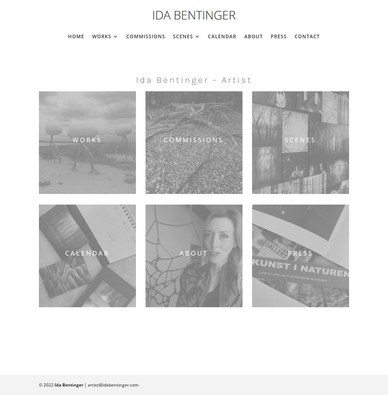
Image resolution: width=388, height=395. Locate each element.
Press (279, 36)
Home (76, 36)
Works (102, 36)
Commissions (145, 36)
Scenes (183, 36)
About (253, 36)
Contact (307, 36)
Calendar (222, 36)
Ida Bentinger (69, 385)
